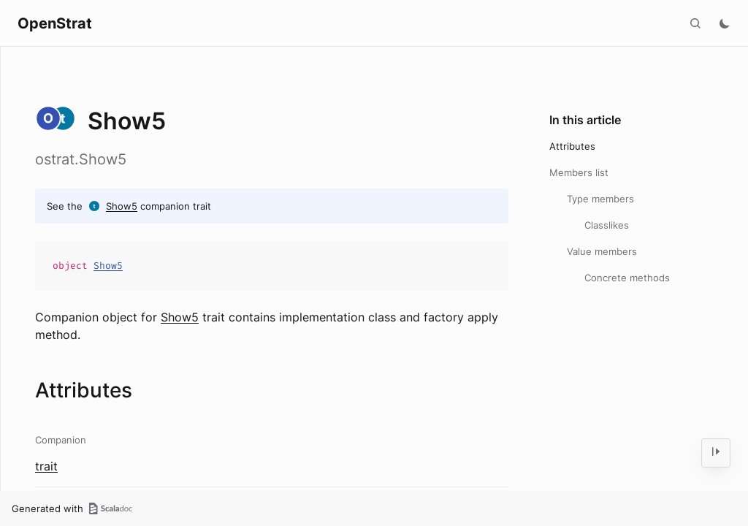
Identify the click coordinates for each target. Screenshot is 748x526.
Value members (602, 251)
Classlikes (606, 225)
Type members (600, 199)
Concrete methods (627, 277)
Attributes (572, 146)
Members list (578, 172)
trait (46, 466)
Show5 (121, 206)
